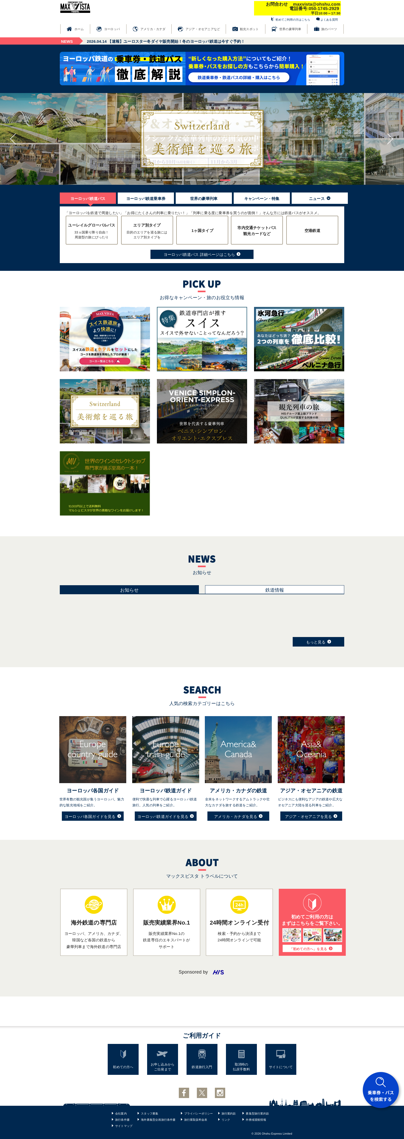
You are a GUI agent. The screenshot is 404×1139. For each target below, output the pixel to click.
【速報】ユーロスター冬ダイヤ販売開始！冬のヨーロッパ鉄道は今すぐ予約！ (166, 41)
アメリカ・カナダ (153, 29)
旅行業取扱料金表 (195, 1119)
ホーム (79, 29)
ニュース (320, 198)
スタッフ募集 (149, 1113)
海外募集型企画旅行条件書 (158, 1119)
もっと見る (318, 642)
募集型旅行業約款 (257, 1113)
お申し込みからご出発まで (162, 1066)
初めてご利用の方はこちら (292, 19)
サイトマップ (123, 1125)
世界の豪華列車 (290, 29)
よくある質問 (329, 19)
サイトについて (281, 1067)
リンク (226, 1119)
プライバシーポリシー (198, 1113)
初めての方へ (123, 1067)
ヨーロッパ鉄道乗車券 (145, 198)
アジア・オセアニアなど (203, 29)
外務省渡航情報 (256, 1119)
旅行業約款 (229, 1113)
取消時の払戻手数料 (241, 1066)
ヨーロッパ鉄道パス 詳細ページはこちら (202, 254)
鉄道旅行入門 (202, 1067)
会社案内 (121, 1113)
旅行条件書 (122, 1119)
